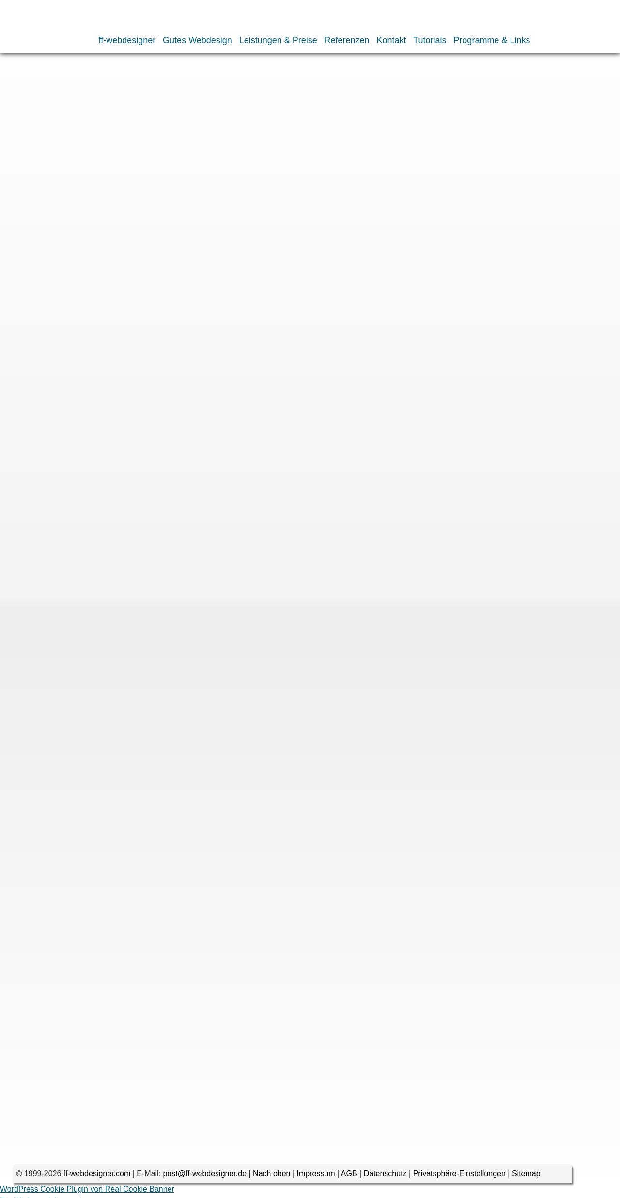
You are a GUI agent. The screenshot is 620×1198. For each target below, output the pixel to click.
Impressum (316, 1176)
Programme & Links (491, 40)
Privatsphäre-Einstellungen (459, 1176)
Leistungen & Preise (278, 40)
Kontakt (391, 40)
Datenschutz (385, 1176)
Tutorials (429, 40)
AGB (349, 1176)
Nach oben (271, 1176)
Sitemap (526, 1176)
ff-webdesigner (127, 40)
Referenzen (347, 40)
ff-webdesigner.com (96, 1176)
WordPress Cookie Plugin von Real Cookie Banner (87, 1192)
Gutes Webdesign (197, 40)
